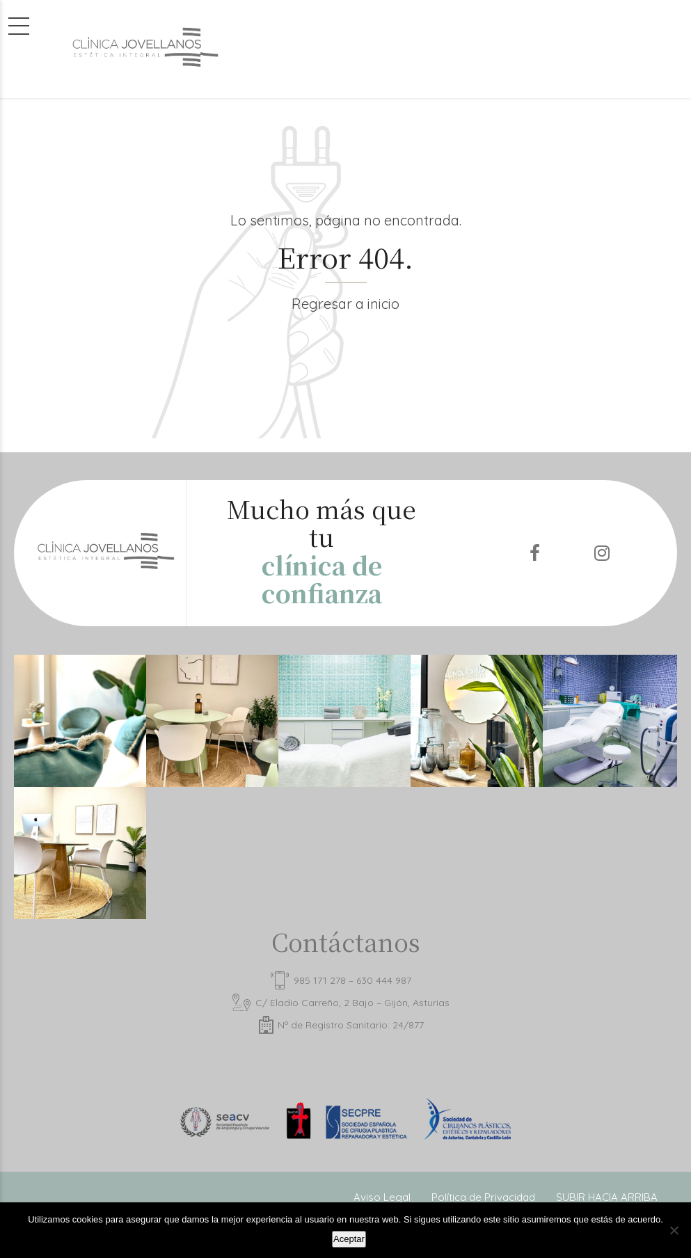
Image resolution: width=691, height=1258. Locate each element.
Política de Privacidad (483, 1197)
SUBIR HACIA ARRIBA (607, 1197)
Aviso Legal (382, 1197)
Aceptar (349, 1239)
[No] (674, 1230)
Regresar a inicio (345, 303)
